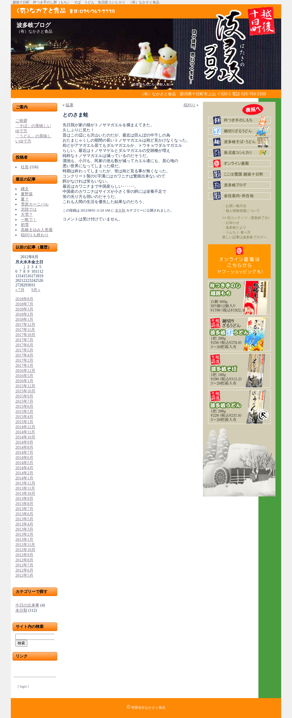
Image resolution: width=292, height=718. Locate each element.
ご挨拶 (21, 121)
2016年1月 (24, 381)
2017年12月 (25, 324)
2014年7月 (24, 452)
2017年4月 (24, 355)
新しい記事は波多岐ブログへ (244, 237)
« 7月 (19, 290)
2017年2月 (24, 360)
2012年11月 (25, 545)
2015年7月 (24, 401)
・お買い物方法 (234, 206)
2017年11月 (25, 330)
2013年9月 (24, 498)
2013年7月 (24, 509)
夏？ (25, 199)
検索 (21, 643)
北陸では (29, 209)
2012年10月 (25, 550)
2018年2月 (24, 314)
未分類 (21, 610)
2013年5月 (24, 519)
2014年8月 (24, 447)
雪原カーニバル (35, 204)
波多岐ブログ (34, 25)
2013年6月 (24, 514)
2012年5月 (24, 575)
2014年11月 (25, 432)
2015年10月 (25, 391)
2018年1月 (24, 319)
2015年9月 (24, 396)
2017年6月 (24, 345)
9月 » (35, 290)
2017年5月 (24, 350)
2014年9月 (24, 442)
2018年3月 (24, 309)
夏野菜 (27, 194)
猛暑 (69, 105)
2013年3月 (24, 529)
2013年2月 (24, 534)
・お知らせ (230, 223)
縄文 (25, 189)
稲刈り (190, 105)
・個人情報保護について (241, 211)
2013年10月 (25, 493)
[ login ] (23, 686)
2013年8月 (24, 504)
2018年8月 (24, 299)
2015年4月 (24, 417)
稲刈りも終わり (35, 235)
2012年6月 (24, 570)
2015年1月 (24, 422)
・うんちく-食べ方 (236, 232)
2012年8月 (24, 560)
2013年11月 (25, 488)
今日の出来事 (27, 605)
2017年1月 (24, 365)
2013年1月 (24, 539)
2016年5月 (24, 376)
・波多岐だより (234, 227)
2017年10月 (25, 335)
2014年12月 (25, 427)
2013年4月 (24, 524)
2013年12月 (25, 483)
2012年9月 (24, 555)
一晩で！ (29, 220)
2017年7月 (24, 340)
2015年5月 (24, 411)
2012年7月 (24, 565)
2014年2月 (24, 473)
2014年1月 (24, 478)
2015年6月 (24, 406)
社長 (25, 167)
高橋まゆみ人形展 (37, 230)
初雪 (25, 225)
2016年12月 (25, 371)
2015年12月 (25, 386)
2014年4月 (24, 468)
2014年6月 (24, 458)
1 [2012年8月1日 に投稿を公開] (24, 267)
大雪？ (27, 214)
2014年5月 (24, 463)
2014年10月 (25, 437)
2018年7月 (24, 304)
